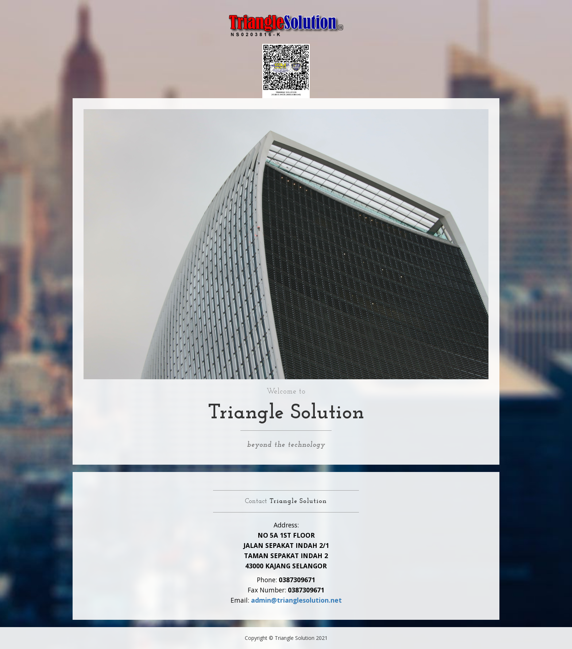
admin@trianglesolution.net (296, 600)
